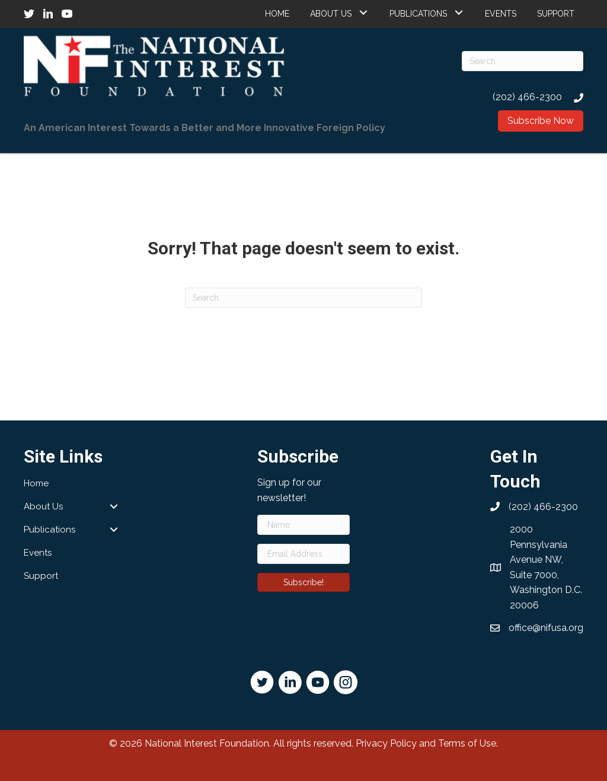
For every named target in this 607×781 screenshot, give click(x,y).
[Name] (303, 525)
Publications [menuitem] (49, 529)
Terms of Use (467, 743)
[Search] (522, 61)
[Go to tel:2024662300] (522, 97)
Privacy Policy (386, 743)
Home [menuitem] (36, 483)
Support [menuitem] (41, 575)
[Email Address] (303, 554)
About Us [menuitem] (43, 506)
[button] (363, 12)
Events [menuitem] (38, 552)
